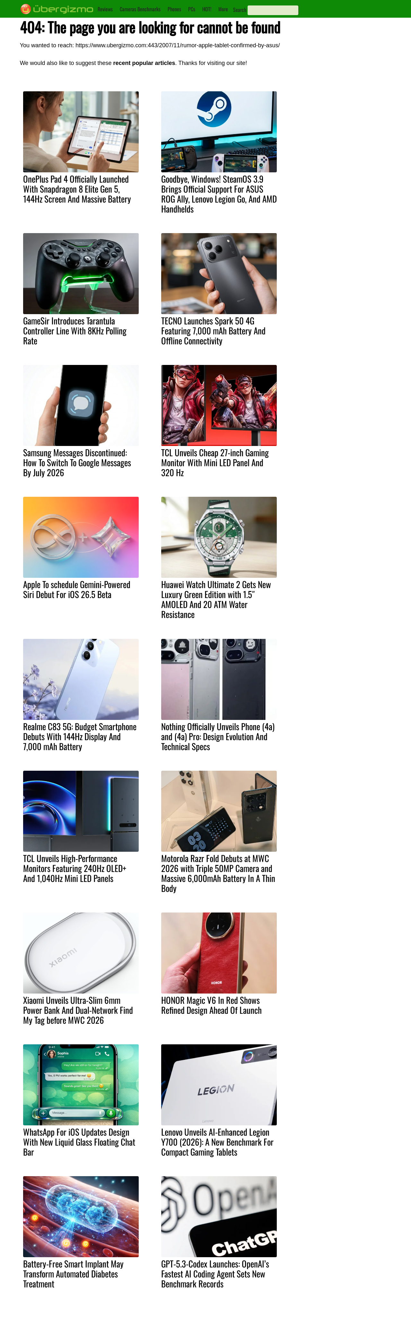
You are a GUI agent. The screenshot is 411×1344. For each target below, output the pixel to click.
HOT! (206, 9)
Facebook (243, 1336)
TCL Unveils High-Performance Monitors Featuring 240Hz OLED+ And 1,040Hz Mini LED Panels (74, 868)
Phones (174, 9)
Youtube (241, 1322)
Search (239, 10)
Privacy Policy (201, 1336)
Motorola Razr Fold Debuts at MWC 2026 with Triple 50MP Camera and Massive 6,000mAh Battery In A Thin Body (218, 873)
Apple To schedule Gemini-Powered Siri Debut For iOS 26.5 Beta (76, 589)
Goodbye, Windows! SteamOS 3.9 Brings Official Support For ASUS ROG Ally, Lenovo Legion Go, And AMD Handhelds (219, 193)
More (223, 9)
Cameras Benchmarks (140, 9)
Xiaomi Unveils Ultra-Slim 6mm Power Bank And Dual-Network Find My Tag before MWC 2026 (78, 1010)
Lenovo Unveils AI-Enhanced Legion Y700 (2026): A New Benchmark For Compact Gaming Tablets (217, 1141)
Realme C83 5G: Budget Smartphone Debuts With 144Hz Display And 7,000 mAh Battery (79, 736)
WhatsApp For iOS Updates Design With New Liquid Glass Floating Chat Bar (79, 1141)
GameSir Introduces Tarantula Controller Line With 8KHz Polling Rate (75, 330)
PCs (191, 9)
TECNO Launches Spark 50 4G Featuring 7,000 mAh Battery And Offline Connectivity (213, 330)
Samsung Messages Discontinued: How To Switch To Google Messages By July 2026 (77, 462)
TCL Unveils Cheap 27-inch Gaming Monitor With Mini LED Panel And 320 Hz (215, 462)
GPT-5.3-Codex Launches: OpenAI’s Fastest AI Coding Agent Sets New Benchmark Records (215, 1273)
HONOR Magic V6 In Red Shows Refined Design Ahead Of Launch (211, 1005)
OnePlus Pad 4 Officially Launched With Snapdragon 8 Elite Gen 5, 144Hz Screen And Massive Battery (77, 188)
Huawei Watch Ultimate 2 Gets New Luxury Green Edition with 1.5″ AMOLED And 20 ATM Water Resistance (216, 599)
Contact (195, 1329)
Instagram (243, 1329)
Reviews (105, 9)
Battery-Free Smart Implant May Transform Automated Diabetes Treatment (73, 1273)
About (193, 1322)
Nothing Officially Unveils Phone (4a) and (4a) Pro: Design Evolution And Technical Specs (218, 736)
